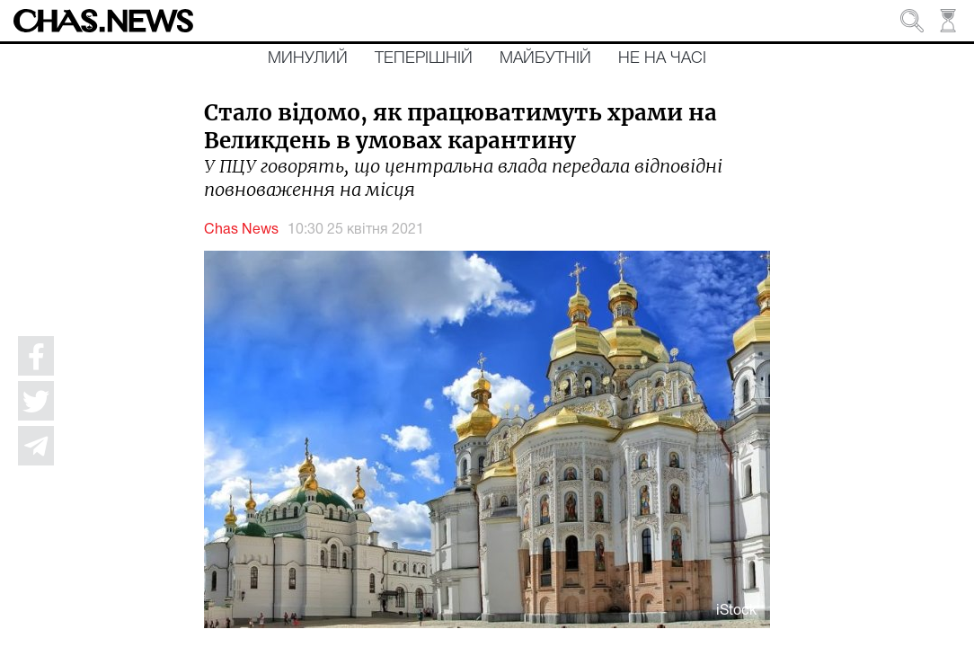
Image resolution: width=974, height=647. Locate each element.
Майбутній (545, 58)
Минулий (308, 58)
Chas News (241, 230)
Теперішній (424, 58)
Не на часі (662, 58)
